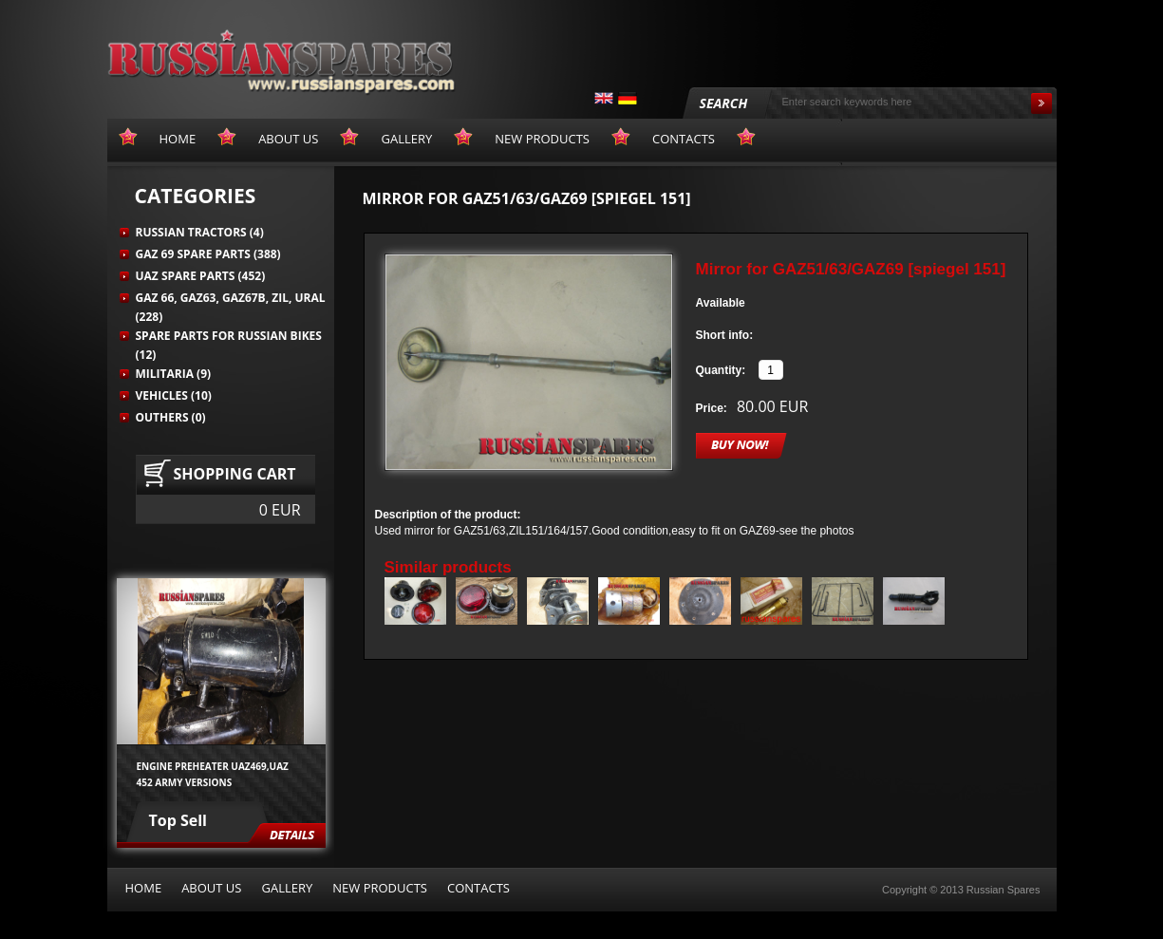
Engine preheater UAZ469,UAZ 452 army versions (213, 774)
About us (211, 887)
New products (379, 887)
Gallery (286, 887)
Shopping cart (235, 473)
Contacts (478, 887)
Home (143, 887)
